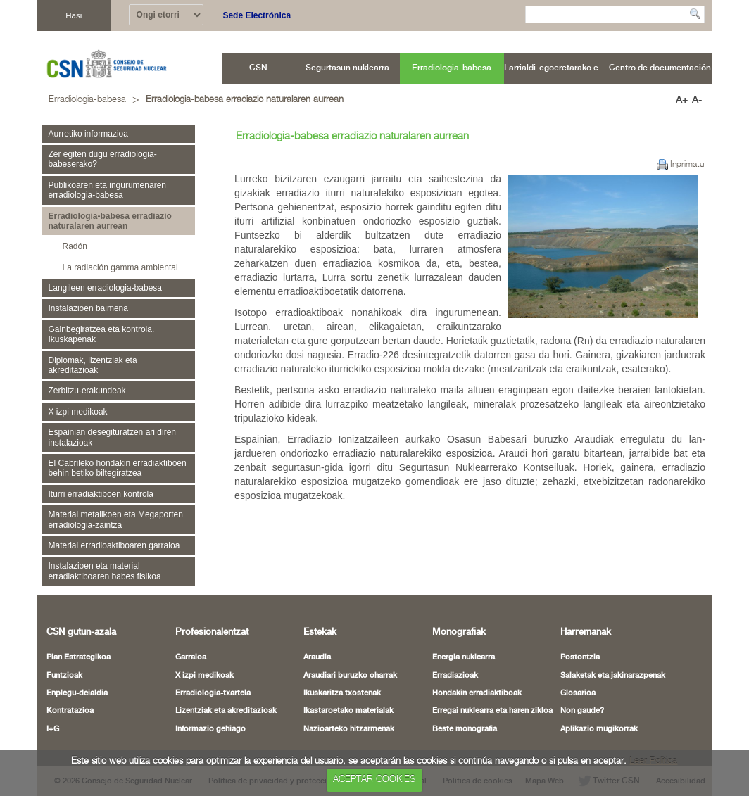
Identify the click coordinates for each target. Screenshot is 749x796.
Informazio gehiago (210, 729)
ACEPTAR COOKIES (374, 779)
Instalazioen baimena (88, 308)
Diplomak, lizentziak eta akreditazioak (93, 365)
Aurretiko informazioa (88, 134)
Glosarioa (578, 693)
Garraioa (190, 657)
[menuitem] (259, 68)
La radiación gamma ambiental (120, 267)
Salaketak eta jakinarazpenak (612, 675)
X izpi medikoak (78, 412)
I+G (52, 729)
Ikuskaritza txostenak (342, 693)
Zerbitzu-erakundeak (87, 391)
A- (697, 100)
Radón (75, 246)
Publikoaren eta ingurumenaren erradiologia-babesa (107, 190)
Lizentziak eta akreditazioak (226, 711)
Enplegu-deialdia (77, 693)
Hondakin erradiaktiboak (477, 693)
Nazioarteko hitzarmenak (348, 729)
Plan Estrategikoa (78, 657)
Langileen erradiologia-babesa (105, 288)
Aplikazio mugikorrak (599, 729)
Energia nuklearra (463, 657)
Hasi (73, 15)
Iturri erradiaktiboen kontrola (101, 494)
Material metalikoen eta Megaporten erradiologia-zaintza (116, 519)
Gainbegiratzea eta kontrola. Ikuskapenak (102, 334)
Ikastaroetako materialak (348, 711)
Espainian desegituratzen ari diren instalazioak (112, 437)
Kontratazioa (70, 711)
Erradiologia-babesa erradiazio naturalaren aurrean (245, 99)
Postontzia (580, 657)
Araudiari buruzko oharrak (350, 675)
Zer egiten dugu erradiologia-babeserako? (103, 159)
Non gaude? (582, 711)
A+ (682, 100)
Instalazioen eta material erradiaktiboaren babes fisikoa (105, 571)
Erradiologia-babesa (87, 99)
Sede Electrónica (256, 15)
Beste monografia (464, 729)
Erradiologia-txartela (213, 693)
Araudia (317, 657)
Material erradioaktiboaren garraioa (114, 545)
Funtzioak (64, 675)
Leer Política (653, 761)
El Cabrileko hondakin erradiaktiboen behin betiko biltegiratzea (118, 468)
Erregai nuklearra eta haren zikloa (492, 711)
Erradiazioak (455, 675)
